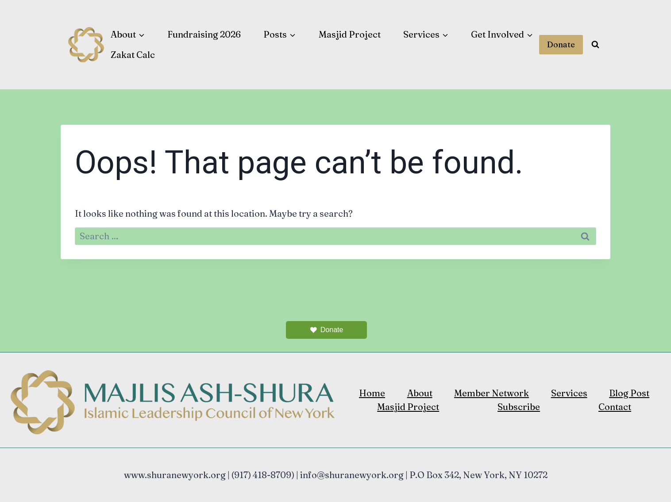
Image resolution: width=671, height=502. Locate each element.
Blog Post (629, 393)
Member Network (491, 393)
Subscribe (518, 406)
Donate (561, 44)
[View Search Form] (595, 45)
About (419, 393)
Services (569, 393)
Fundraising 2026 (204, 34)
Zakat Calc (133, 54)
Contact (614, 406)
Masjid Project (350, 34)
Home (372, 393)
